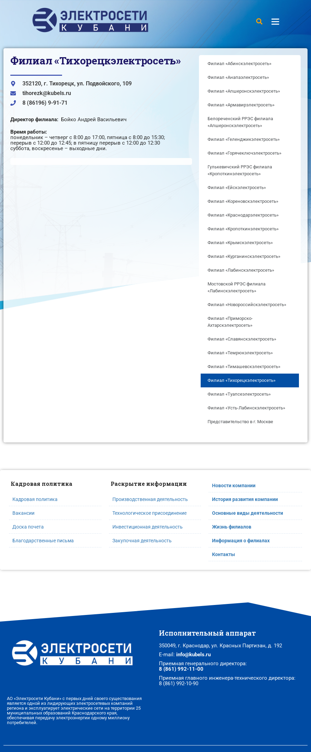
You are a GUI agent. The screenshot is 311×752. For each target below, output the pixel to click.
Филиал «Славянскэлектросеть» (242, 339)
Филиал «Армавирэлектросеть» (241, 104)
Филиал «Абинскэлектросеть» (239, 63)
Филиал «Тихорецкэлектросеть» (241, 380)
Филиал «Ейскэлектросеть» (237, 187)
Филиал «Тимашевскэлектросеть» (244, 366)
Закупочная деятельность (142, 540)
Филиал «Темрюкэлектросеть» (240, 352)
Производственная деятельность (150, 499)
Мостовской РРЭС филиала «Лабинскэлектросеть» (236, 287)
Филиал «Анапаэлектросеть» (238, 77)
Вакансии (23, 513)
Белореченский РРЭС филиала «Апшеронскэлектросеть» (240, 122)
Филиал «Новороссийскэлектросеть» (247, 304)
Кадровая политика (35, 499)
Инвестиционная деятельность (147, 527)
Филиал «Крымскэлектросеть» (240, 242)
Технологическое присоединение (149, 513)
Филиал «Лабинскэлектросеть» (241, 270)
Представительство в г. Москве (240, 421)
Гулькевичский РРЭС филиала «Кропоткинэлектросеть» (240, 170)
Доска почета (28, 527)
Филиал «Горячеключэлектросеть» (244, 153)
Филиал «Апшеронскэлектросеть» (244, 91)
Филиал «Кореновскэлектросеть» (243, 201)
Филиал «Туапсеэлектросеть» (239, 394)
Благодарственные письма (43, 540)
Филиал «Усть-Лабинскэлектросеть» (246, 407)
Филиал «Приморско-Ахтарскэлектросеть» (230, 322)
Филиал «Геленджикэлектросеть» (244, 139)
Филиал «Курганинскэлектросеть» (244, 256)
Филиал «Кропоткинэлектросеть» (243, 228)
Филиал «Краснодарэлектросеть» (243, 215)
